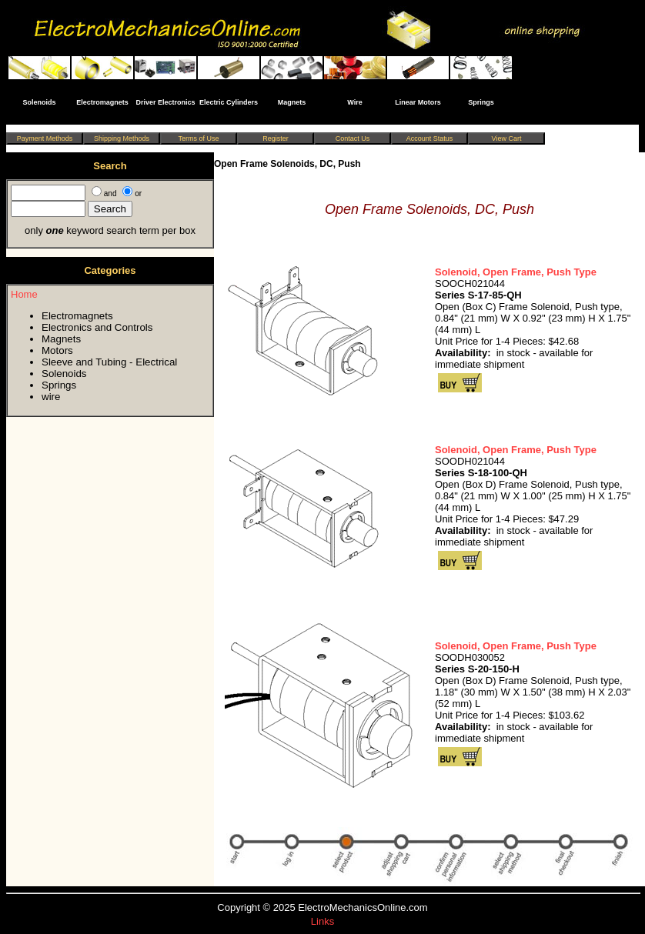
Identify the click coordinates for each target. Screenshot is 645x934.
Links (322, 921)
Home (24, 294)
